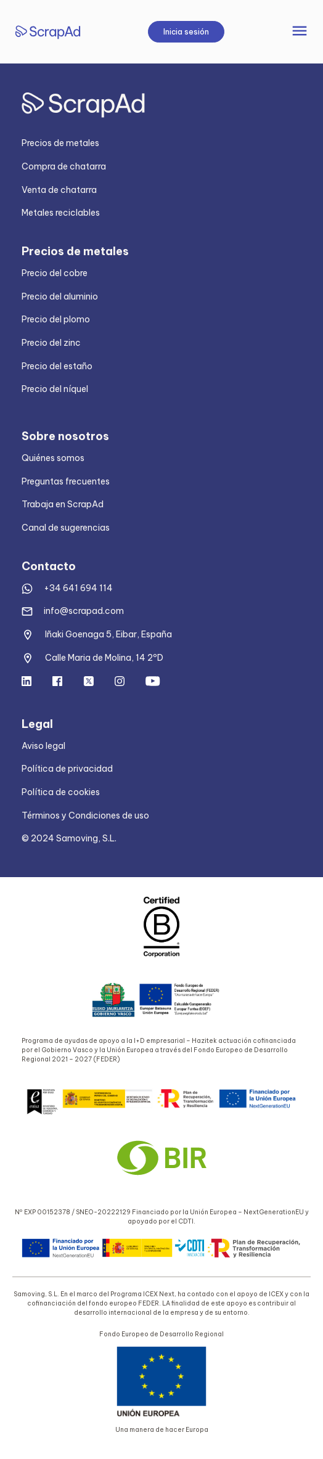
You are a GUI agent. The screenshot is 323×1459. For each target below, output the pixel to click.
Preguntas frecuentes (66, 481)
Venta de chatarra (59, 189)
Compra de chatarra (64, 166)
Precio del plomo (56, 319)
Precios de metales (60, 143)
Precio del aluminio (60, 296)
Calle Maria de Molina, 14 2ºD (104, 657)
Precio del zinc (51, 342)
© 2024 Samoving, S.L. (69, 838)
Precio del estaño (57, 366)
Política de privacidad (67, 768)
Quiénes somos (53, 458)
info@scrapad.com (84, 610)
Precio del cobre (55, 273)
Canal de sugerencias (66, 527)
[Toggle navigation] (299, 32)
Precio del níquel (55, 388)
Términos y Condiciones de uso (85, 815)
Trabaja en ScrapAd (63, 504)
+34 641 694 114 (78, 588)
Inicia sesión (186, 31)
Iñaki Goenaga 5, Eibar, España (108, 634)
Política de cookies (61, 792)
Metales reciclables (61, 212)
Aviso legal (43, 745)
